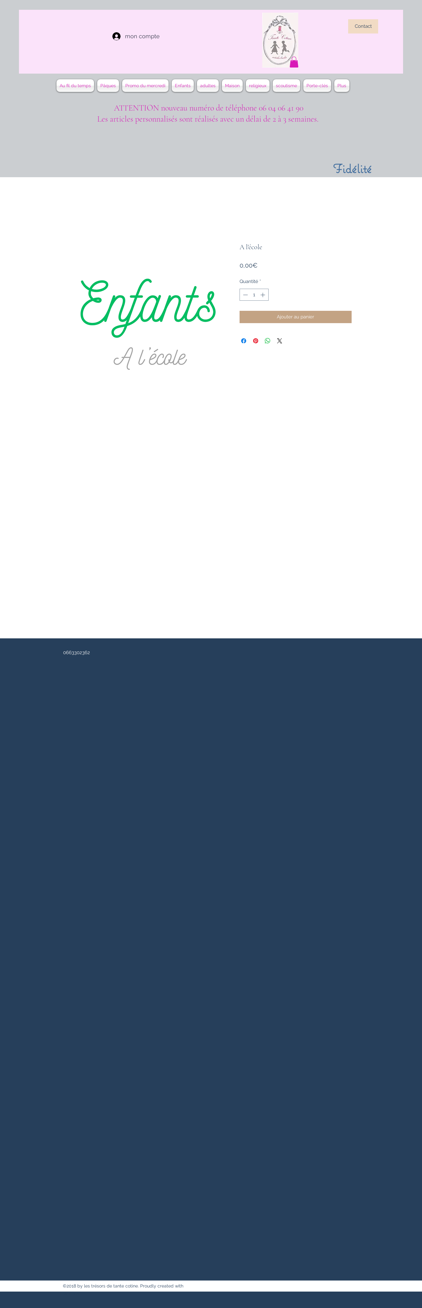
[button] (294, 62)
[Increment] (263, 295)
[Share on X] (279, 341)
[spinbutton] (254, 295)
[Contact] (363, 26)
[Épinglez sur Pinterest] (255, 341)
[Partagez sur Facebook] (243, 341)
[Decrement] (245, 295)
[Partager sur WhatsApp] (267, 341)
